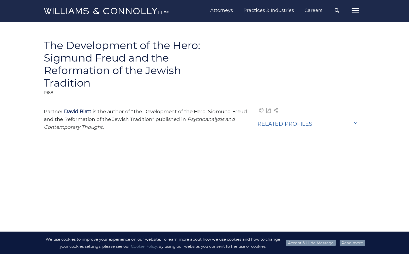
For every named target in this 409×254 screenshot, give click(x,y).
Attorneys (221, 10)
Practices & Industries (268, 10)
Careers (313, 10)
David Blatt (77, 111)
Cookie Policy (144, 246)
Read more (352, 242)
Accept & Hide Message (311, 242)
